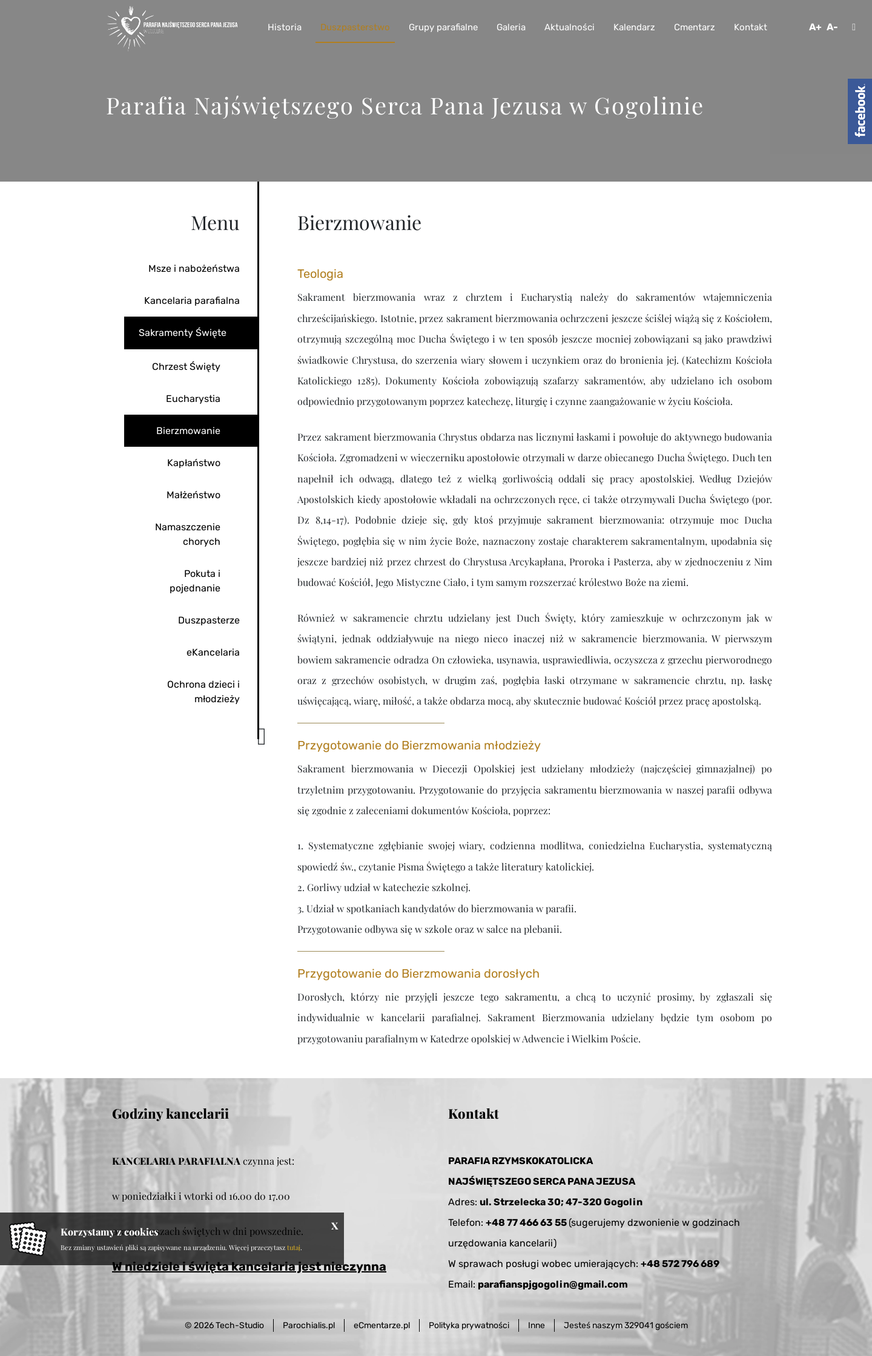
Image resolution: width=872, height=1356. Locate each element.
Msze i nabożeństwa (194, 268)
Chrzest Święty (186, 366)
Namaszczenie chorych (187, 534)
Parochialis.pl (309, 1325)
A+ (815, 27)
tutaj (293, 1247)
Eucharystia (193, 398)
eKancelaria (213, 652)
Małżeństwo (193, 495)
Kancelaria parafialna (192, 300)
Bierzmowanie (188, 430)
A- (832, 27)
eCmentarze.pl (382, 1325)
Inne (536, 1325)
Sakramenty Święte (182, 332)
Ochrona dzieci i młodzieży (203, 692)
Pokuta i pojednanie (195, 581)
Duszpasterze (209, 620)
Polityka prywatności (469, 1325)
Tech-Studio (240, 1325)
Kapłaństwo (193, 463)
